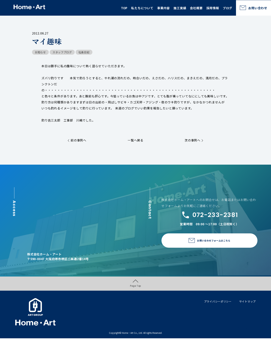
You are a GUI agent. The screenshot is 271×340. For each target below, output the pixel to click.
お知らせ (40, 52)
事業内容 (163, 8)
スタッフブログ (62, 52)
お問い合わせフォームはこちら (213, 241)
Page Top (135, 284)
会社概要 (196, 8)
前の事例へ (77, 140)
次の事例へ (194, 140)
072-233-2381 (209, 214)
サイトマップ (247, 303)
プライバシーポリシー (218, 303)
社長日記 (84, 52)
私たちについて (142, 8)
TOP (124, 8)
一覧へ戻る (135, 140)
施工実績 (180, 8)
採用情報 (212, 8)
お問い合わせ (257, 8)
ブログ (227, 8)
